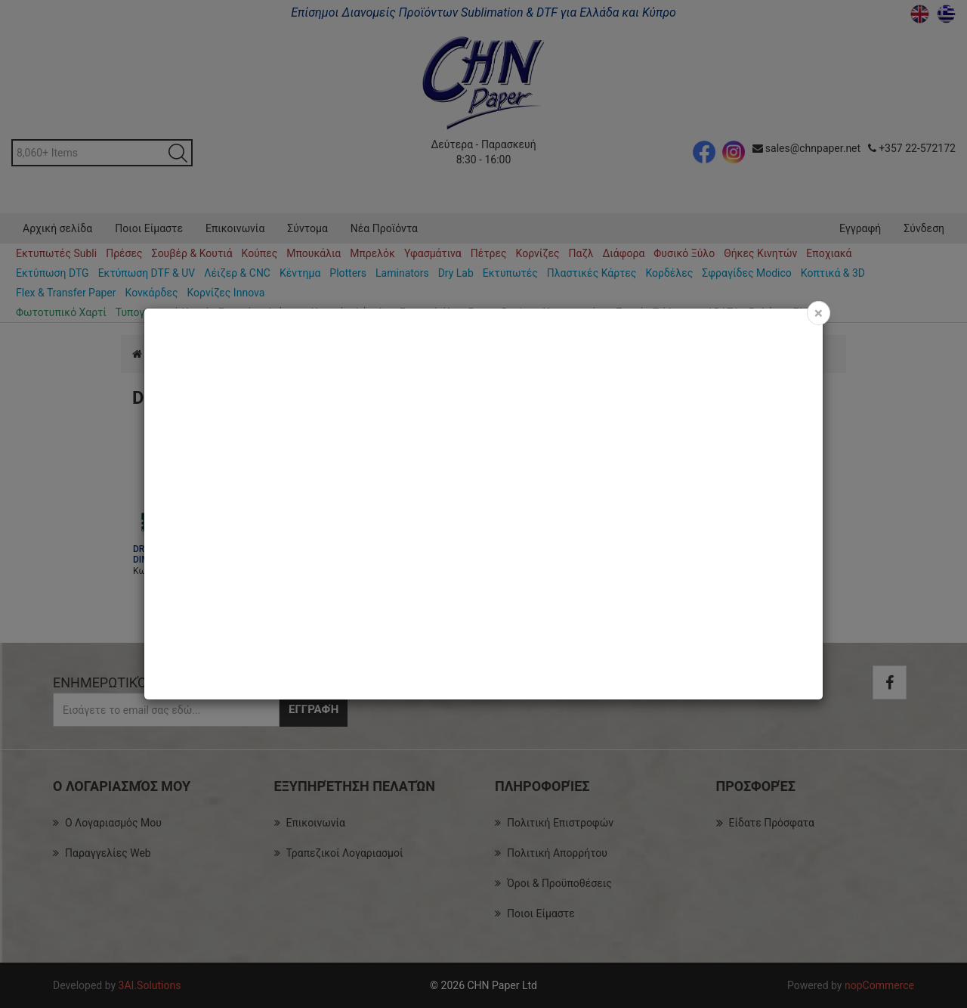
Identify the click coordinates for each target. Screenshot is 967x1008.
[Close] (818, 313)
